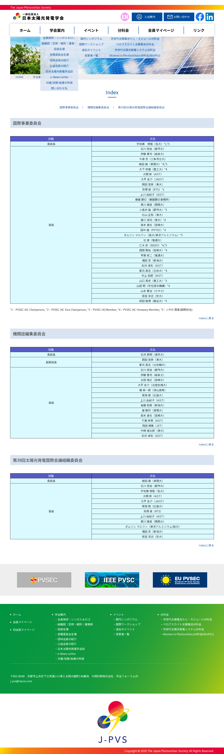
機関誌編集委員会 (98, 107)
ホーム (25, 30)
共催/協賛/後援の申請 (71, 658)
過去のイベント (125, 629)
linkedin (209, 17)
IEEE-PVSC (112, 580)
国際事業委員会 (69, 107)
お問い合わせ (182, 17)
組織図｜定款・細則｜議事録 (75, 624)
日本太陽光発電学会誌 (71, 649)
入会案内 (149, 17)
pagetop (207, 678)
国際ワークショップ (128, 624)
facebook (200, 17)
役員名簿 (63, 629)
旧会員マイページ (24, 630)
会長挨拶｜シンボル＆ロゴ (74, 619)
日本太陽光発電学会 (65, 21)
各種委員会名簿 (67, 634)
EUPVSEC (180, 580)
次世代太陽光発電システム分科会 (183, 629)
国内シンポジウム (127, 619)
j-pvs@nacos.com (21, 681)
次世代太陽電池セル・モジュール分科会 (187, 619)
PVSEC (44, 580)
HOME (19, 77)
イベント (91, 30)
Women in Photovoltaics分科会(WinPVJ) (188, 634)
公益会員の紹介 (67, 644)
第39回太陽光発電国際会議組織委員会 (141, 107)
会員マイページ (161, 30)
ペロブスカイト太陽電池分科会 (182, 624)
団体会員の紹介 (67, 639)
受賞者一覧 (122, 634)
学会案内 (57, 30)
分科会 (123, 30)
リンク (198, 30)
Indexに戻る (206, 318)
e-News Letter (67, 654)
